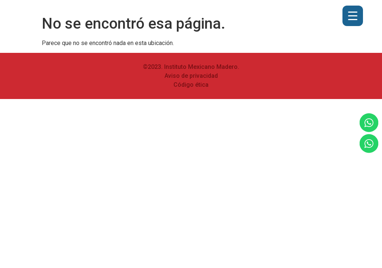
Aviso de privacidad (191, 75)
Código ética (191, 84)
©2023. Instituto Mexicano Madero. (191, 66)
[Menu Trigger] (352, 16)
